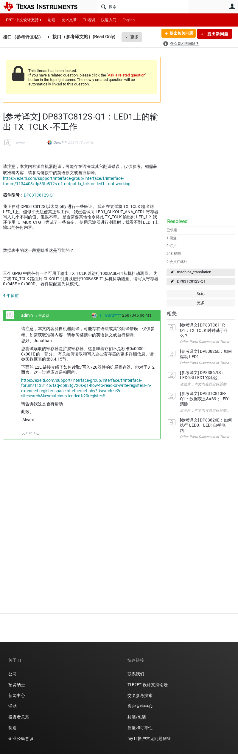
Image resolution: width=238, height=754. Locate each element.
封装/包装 (136, 717)
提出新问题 (217, 33)
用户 (232, 6)
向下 (38, 434)
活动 (12, 706)
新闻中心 (16, 695)
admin (20, 143)
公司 (12, 674)
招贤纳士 (16, 684)
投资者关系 (18, 717)
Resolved (177, 221)
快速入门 (108, 20)
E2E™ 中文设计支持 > (24, 20)
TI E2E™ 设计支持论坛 (147, 684)
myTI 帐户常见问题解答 (149, 738)
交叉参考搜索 (140, 695)
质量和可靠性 (140, 727)
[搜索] (143, 6)
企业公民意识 (20, 738)
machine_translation (194, 272)
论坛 (51, 20)
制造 (12, 727)
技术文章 (69, 20)
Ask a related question (126, 75)
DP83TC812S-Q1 (191, 281)
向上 (23, 434)
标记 (201, 293)
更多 (134, 37)
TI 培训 (89, 20)
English (128, 20)
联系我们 (135, 674)
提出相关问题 (179, 33)
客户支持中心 (140, 706)
